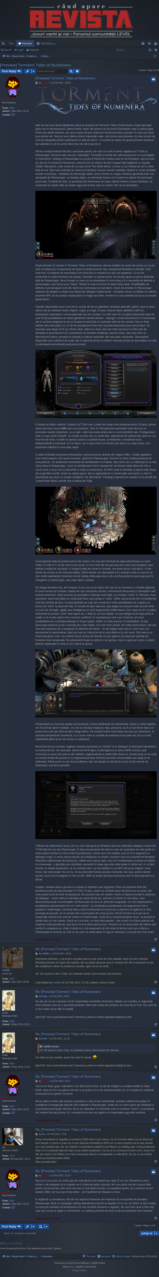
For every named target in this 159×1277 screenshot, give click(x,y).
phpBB (69, 1263)
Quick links (4, 44)
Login (21, 50)
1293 (11, 978)
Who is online (11, 1243)
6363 (11, 108)
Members (47, 43)
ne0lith (6, 970)
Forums (27, 43)
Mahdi (5, 99)
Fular (5, 1012)
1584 (11, 1021)
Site (11, 43)
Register (34, 50)
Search (8, 50)
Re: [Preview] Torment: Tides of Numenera (68, 949)
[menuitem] (79, 43)
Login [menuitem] (150, 44)
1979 (11, 1155)
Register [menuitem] (156, 44)
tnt (3, 1147)
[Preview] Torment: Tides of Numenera (35, 65)
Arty (72, 1267)
